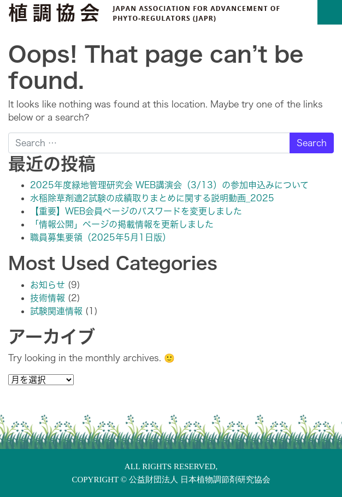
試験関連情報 (56, 311)
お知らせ (47, 284)
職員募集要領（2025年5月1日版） (100, 237)
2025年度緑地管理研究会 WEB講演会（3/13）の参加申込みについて (169, 185)
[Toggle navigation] (329, 12)
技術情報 (47, 298)
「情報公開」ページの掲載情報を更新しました (122, 224)
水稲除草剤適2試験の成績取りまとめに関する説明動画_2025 (152, 198)
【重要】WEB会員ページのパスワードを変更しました (136, 211)
